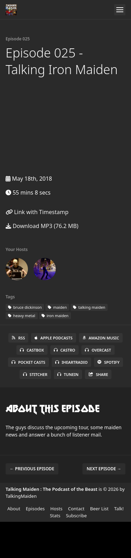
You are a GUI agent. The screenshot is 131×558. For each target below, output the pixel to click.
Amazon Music (100, 337)
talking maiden (89, 307)
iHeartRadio (71, 362)
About (13, 508)
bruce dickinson (25, 307)
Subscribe (76, 515)
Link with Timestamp (37, 212)
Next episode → (104, 469)
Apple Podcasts (53, 337)
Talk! (119, 508)
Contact (76, 508)
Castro (64, 350)
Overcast (98, 350)
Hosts (56, 508)
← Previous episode (32, 469)
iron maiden (55, 315)
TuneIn (68, 374)
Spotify (108, 362)
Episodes (35, 508)
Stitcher (35, 374)
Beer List (99, 508)
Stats (55, 515)
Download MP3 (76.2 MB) (42, 226)
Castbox (32, 350)
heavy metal (21, 315)
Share (98, 374)
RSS (18, 337)
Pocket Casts (28, 362)
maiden (57, 307)
